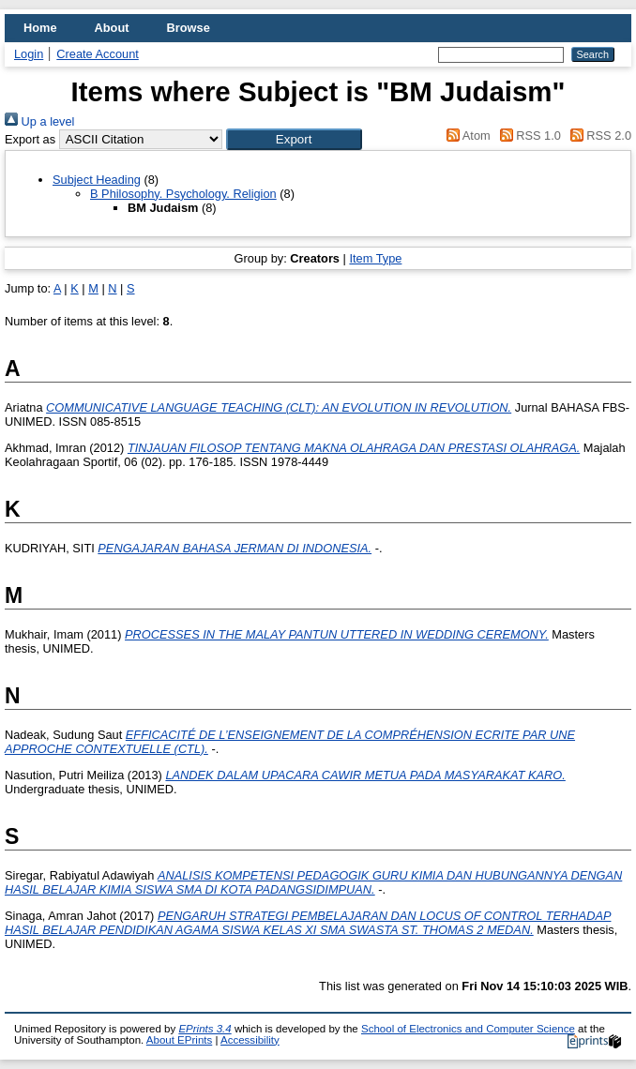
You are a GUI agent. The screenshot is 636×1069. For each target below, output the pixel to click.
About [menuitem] (112, 28)
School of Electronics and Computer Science (468, 1028)
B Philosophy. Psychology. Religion (183, 194)
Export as (30, 139)
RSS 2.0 (597, 135)
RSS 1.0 (527, 135)
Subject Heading (97, 180)
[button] (294, 139)
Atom (466, 135)
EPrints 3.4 (204, 1028)
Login (28, 54)
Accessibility (250, 1040)
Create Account (97, 54)
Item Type (375, 258)
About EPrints (179, 1040)
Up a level (39, 121)
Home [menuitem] (40, 28)
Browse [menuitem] (188, 28)
